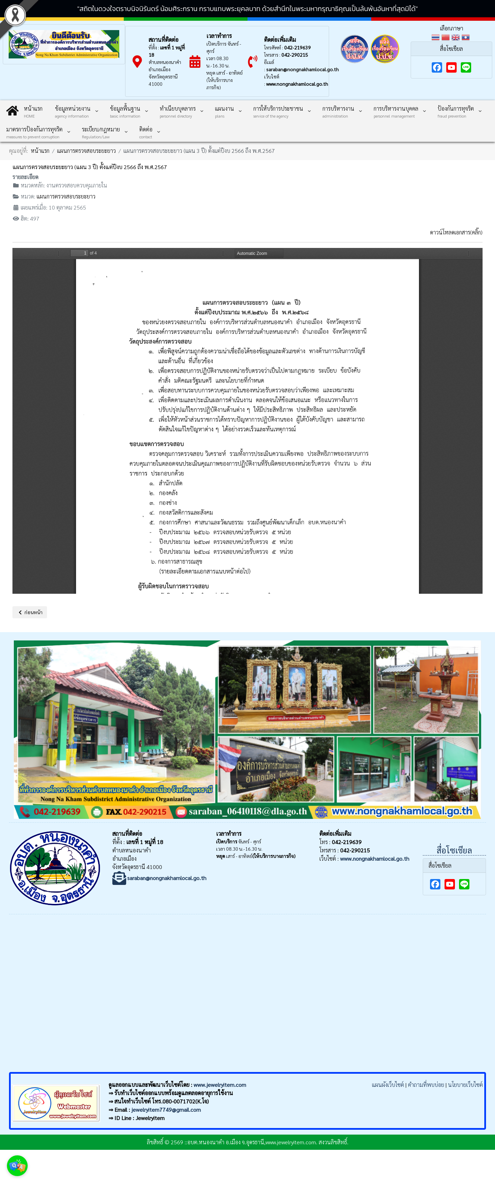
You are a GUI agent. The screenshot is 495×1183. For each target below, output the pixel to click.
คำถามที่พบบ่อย (426, 1084)
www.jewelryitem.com (220, 1084)
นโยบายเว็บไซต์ (465, 1084)
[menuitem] (24, 110)
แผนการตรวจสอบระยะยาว (66, 196)
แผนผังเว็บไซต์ (388, 1084)
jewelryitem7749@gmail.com (166, 1109)
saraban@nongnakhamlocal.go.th (302, 69)
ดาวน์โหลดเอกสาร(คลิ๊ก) (456, 232)
